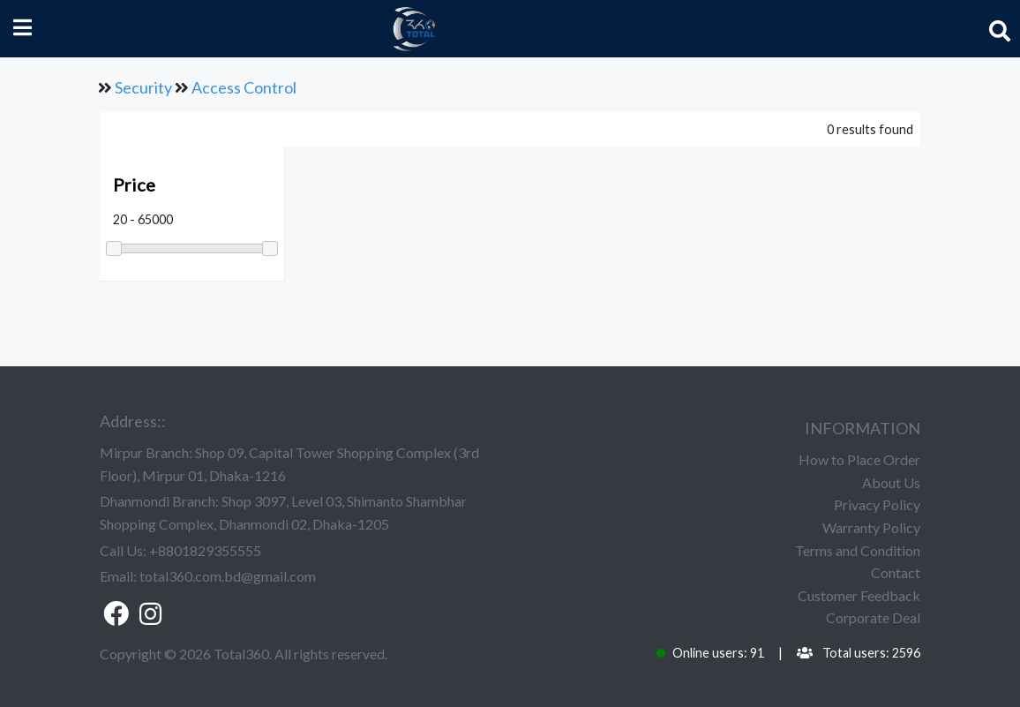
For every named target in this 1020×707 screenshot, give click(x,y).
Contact (895, 572)
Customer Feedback (859, 595)
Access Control (243, 87)
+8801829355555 (205, 550)
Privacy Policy (877, 504)
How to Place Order (859, 459)
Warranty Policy (871, 527)
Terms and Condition (857, 550)
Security (143, 87)
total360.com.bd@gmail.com (227, 576)
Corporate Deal (873, 617)
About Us (891, 482)
